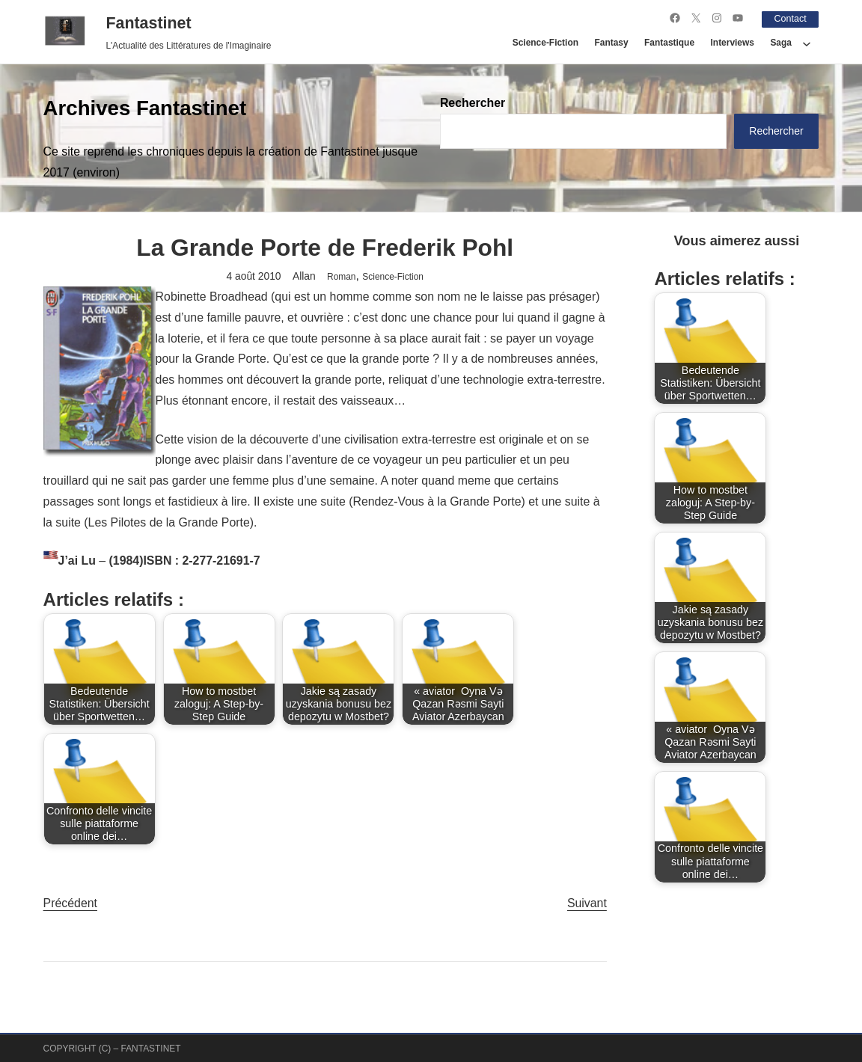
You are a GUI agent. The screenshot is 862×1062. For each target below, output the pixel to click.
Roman (341, 276)
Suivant (587, 902)
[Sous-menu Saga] (806, 42)
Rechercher (472, 102)
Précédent (70, 902)
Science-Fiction (393, 276)
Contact (787, 18)
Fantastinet (148, 23)
